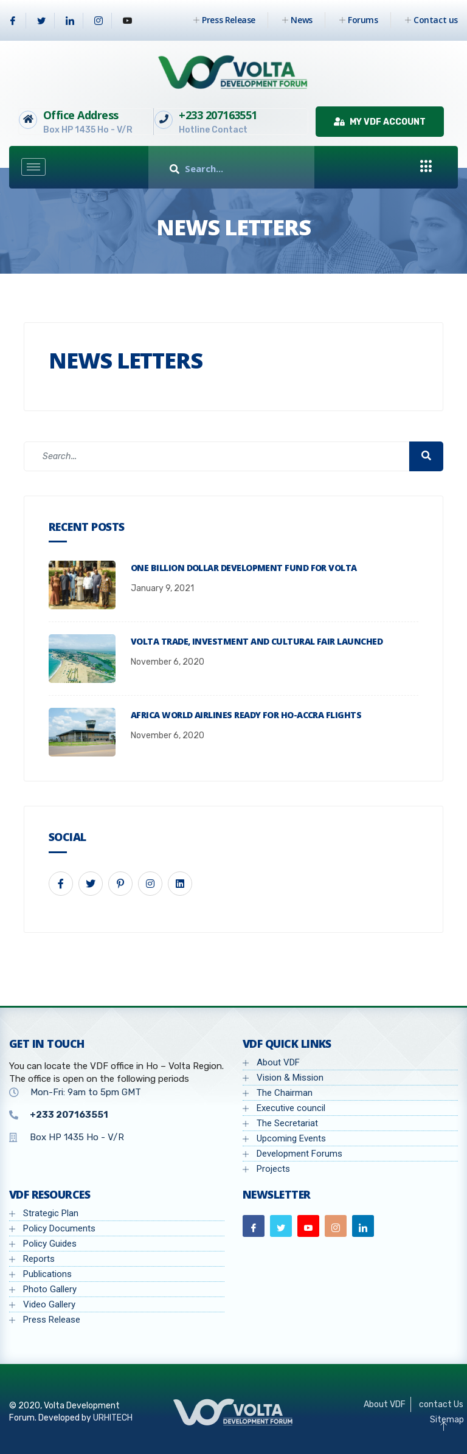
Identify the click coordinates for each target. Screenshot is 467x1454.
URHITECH (113, 1418)
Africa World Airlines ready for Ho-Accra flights (246, 715)
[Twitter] (42, 21)
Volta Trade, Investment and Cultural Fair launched (256, 641)
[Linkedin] (70, 21)
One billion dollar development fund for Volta (244, 567)
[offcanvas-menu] (426, 167)
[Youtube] (127, 21)
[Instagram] (99, 21)
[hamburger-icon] (33, 167)
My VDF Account (380, 122)
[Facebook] (13, 21)
